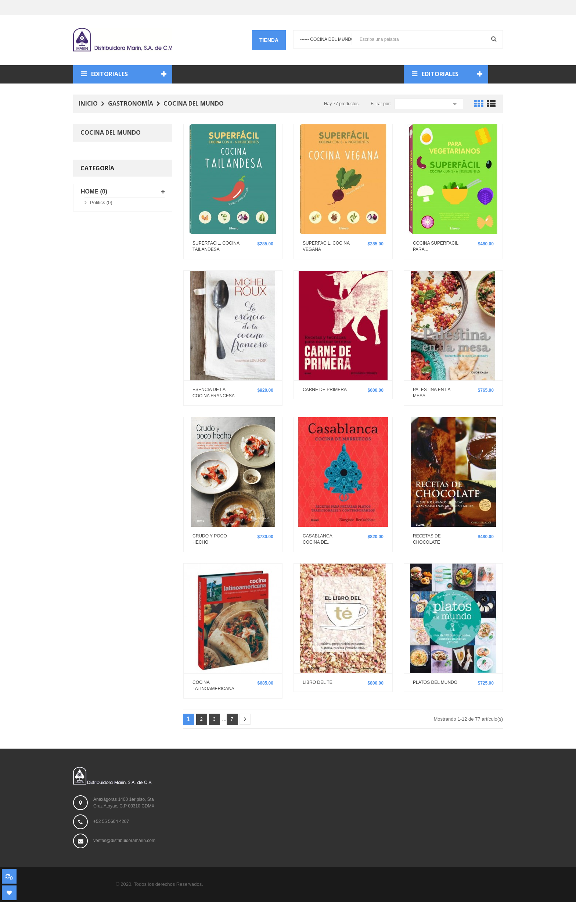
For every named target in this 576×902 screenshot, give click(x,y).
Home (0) (94, 191)
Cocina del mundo (110, 132)
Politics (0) (101, 202)
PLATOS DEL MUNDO (435, 682)
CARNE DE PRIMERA (325, 389)
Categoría (97, 168)
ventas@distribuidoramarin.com (124, 841)
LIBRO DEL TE (317, 682)
